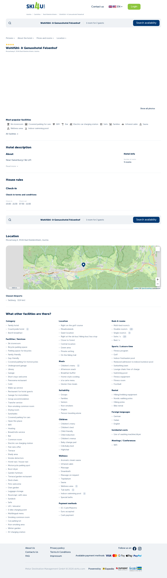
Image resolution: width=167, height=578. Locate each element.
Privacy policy (57, 548)
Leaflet (136, 288)
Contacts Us (31, 552)
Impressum (56, 556)
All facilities (12, 134)
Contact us (97, 6)
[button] (158, 279)
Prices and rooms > (45, 38)
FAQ (27, 556)
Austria (28, 14)
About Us (30, 548)
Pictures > (10, 38)
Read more (12, 166)
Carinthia (37, 14)
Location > (61, 38)
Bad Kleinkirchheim (50, 14)
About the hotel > (26, 38)
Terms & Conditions (60, 552)
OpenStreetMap (146, 288)
